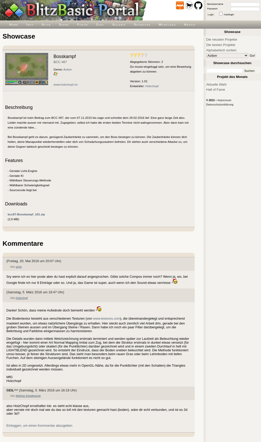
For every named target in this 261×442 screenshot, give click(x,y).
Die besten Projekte (220, 45)
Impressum (224, 100)
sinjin (19, 266)
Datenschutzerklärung (219, 104)
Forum (82, 24)
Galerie (119, 24)
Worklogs (167, 24)
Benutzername (215, 4)
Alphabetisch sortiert (221, 50)
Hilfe (46, 24)
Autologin (229, 14)
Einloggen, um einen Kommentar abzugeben (39, 425)
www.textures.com (106, 318)
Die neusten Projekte (221, 39)
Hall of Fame (215, 89)
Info (30, 24)
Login (211, 14)
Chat (100, 24)
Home (13, 24)
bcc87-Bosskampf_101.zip (26, 214)
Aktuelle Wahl (216, 84)
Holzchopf (152, 86)
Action (67, 69)
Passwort (212, 8)
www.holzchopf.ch (65, 84)
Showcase (142, 24)
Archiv (189, 24)
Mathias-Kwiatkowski (28, 395)
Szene (64, 24)
